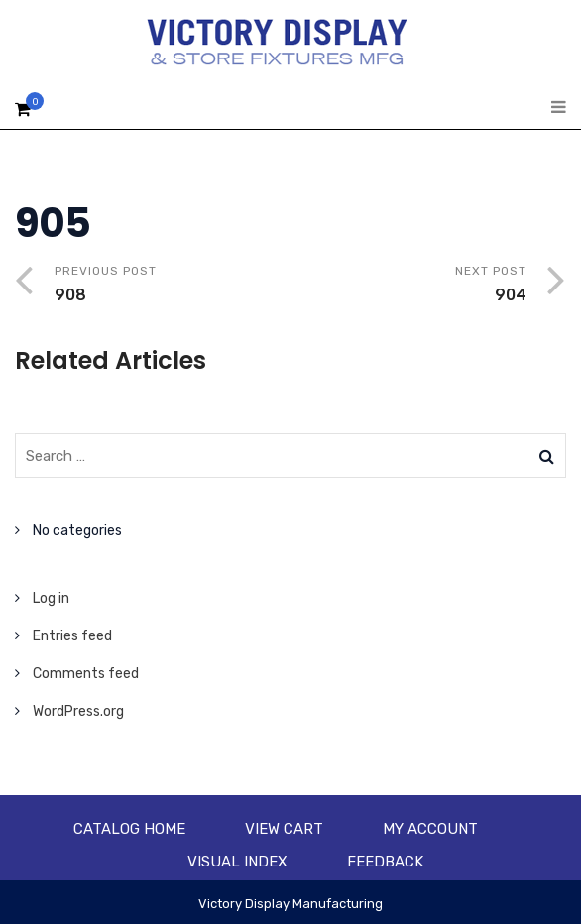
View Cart (284, 829)
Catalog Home (129, 829)
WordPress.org (78, 711)
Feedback (385, 861)
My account (430, 829)
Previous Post (172, 286)
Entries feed (72, 636)
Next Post (408, 286)
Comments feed (86, 673)
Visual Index (237, 861)
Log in (51, 598)
